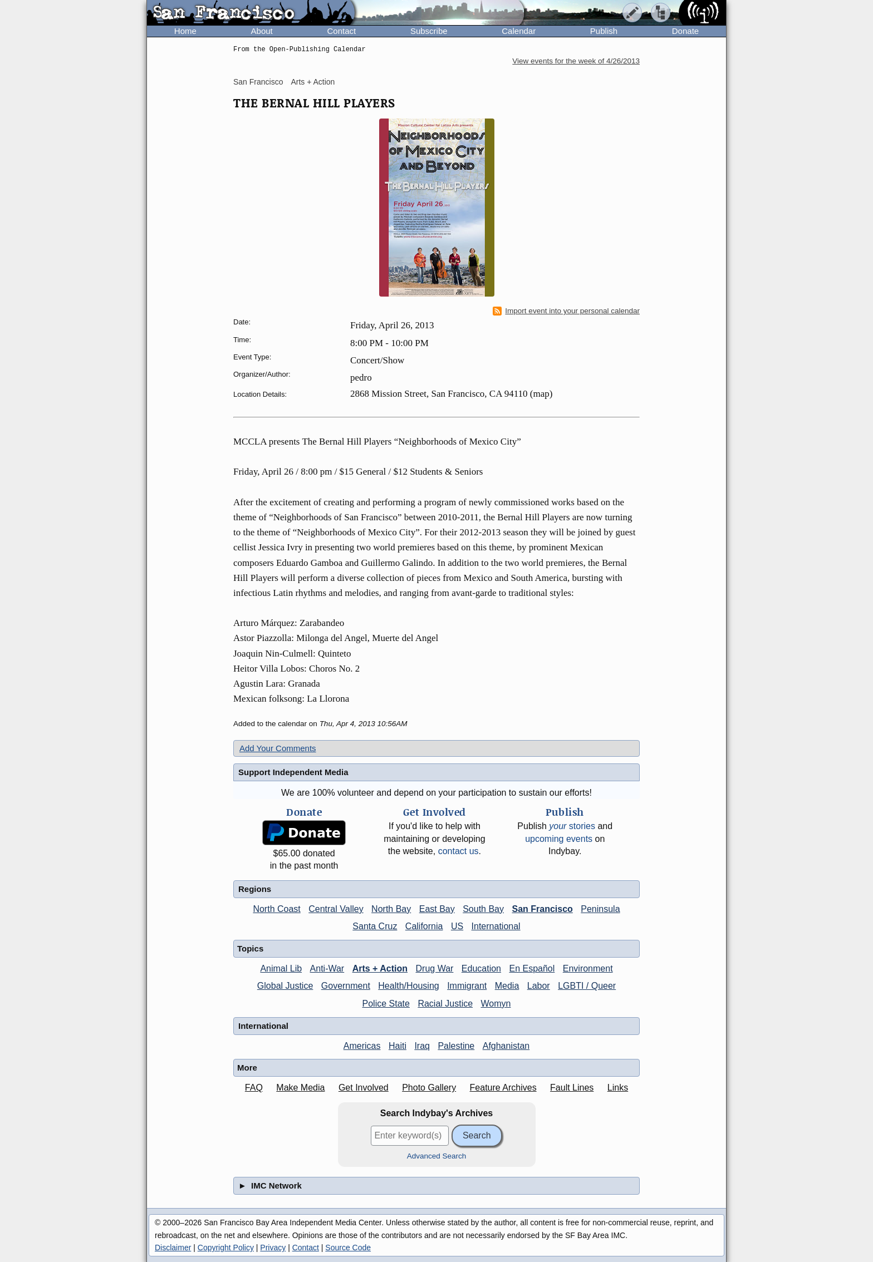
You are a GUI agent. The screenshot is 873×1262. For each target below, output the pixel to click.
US (457, 926)
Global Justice (285, 985)
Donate (685, 31)
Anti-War (327, 968)
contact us (458, 851)
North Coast (276, 909)
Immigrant (467, 985)
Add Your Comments (277, 748)
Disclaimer (173, 1247)
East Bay (437, 909)
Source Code (348, 1247)
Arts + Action (313, 81)
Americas (362, 1046)
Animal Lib (281, 968)
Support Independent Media (293, 772)
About (262, 31)
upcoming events (558, 839)
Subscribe (429, 31)
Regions (254, 889)
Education (481, 968)
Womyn (496, 1003)
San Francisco (258, 81)
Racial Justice (445, 1003)
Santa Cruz (374, 926)
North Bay (391, 909)
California (424, 926)
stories (572, 826)
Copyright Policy (226, 1247)
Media (507, 985)
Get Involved (364, 1087)
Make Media (300, 1087)
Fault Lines (572, 1087)
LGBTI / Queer (587, 985)
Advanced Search (437, 1156)
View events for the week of (576, 61)
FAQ (254, 1087)
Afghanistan (506, 1046)
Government (345, 985)
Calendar (519, 31)
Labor (538, 985)
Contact (341, 31)
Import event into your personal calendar (566, 311)
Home (185, 31)
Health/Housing (408, 985)
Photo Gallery (429, 1087)
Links (617, 1087)
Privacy (273, 1247)
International (496, 926)
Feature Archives (503, 1087)
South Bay (483, 909)
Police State (386, 1003)
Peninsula (600, 909)
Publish (603, 31)
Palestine (456, 1046)
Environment (588, 968)
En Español (532, 968)
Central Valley (335, 909)
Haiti (397, 1046)
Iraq (422, 1046)
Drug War (435, 968)
